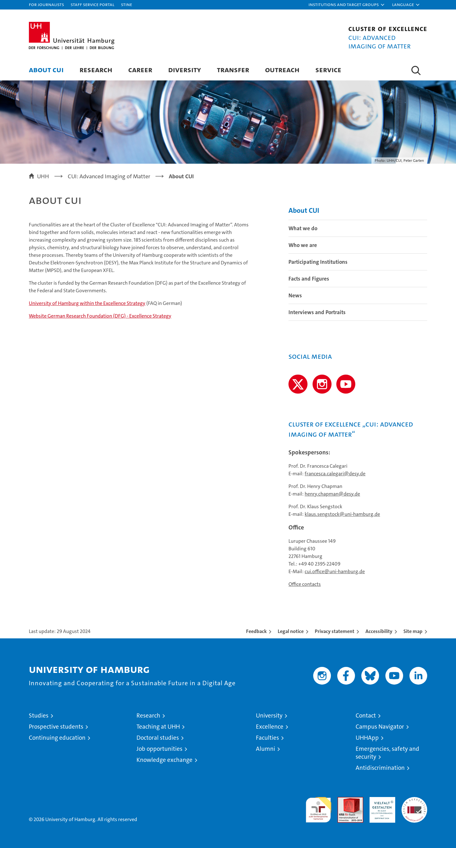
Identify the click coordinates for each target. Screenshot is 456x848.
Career (140, 69)
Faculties (267, 738)
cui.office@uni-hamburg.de (335, 571)
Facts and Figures (308, 278)
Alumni (265, 749)
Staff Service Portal (92, 4)
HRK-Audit (381, 800)
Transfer (233, 69)
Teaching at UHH (158, 727)
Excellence (269, 727)
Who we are (302, 245)
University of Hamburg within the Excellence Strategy (87, 303)
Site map (412, 631)
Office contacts (304, 584)
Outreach (282, 69)
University (269, 715)
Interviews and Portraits (316, 312)
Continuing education (57, 738)
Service (328, 69)
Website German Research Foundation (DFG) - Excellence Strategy (100, 316)
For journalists (46, 4)
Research (95, 69)
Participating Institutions (317, 261)
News (295, 295)
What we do (302, 228)
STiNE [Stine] (126, 4)
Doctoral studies (157, 738)
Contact (366, 715)
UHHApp (367, 738)
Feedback (256, 631)
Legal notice (291, 631)
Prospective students (56, 727)
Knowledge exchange (164, 760)
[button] (346, 4)
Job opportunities (159, 749)
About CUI (46, 69)
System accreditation (414, 803)
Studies (38, 715)
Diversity (184, 69)
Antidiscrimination (380, 768)
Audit (344, 800)
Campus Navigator (380, 727)
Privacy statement (334, 631)
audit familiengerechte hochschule (318, 807)
